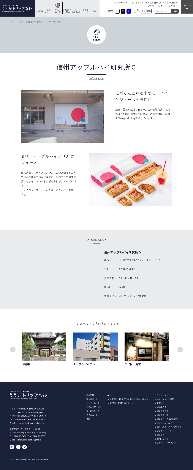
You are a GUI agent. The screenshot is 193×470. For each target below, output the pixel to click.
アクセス (145, 3)
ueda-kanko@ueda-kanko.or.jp (30, 423)
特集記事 (39, 11)
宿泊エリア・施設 (67, 11)
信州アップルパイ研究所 (133, 296)
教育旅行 (135, 3)
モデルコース (86, 11)
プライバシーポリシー (166, 443)
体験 (95, 11)
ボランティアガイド (165, 423)
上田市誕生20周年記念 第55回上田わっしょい (129, 399)
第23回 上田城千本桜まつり (121, 403)
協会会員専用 (162, 411)
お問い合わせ (162, 439)
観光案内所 (161, 407)
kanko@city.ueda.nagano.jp (29, 440)
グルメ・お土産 (58, 11)
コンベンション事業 (165, 399)
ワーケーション (123, 3)
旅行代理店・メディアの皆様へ (164, 3)
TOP (12, 21)
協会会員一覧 (162, 415)
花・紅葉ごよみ (76, 11)
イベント (174, 6)
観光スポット (48, 11)
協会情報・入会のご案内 (167, 419)
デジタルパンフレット (158, 6)
